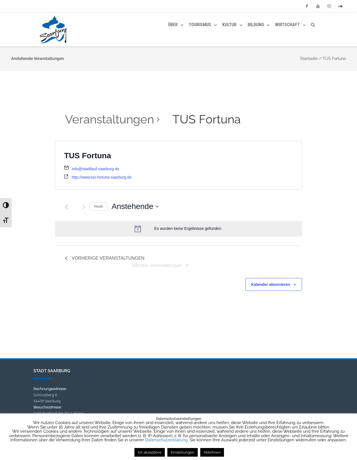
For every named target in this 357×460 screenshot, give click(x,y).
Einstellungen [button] (182, 452)
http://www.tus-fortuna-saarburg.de (102, 177)
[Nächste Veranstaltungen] (83, 207)
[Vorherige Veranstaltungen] (66, 207)
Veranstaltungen (109, 119)
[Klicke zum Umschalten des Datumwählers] (135, 206)
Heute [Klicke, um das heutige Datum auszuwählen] (98, 206)
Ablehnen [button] (212, 452)
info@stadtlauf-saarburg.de (95, 169)
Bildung (256, 24)
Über (173, 24)
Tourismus (200, 24)
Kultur (229, 24)
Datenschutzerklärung (166, 439)
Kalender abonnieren (270, 284)
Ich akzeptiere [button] (149, 452)
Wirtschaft (287, 24)
